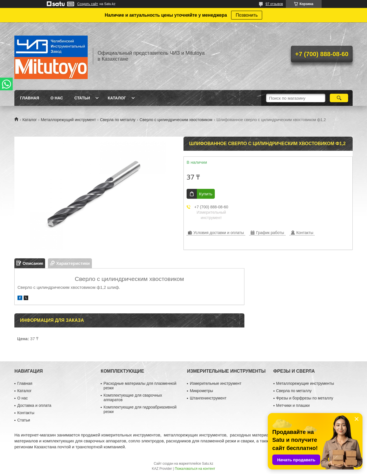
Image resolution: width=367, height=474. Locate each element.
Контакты (25, 412)
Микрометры (201, 390)
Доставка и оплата (34, 405)
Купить (205, 193)
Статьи (82, 98)
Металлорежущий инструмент (68, 119)
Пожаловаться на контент (195, 469)
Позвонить (247, 15)
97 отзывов (274, 4)
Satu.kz (207, 464)
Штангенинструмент (208, 398)
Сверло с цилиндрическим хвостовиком (176, 119)
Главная (29, 98)
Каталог (117, 98)
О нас (56, 98)
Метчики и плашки (293, 405)
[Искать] (339, 98)
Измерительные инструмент (215, 383)
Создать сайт (87, 4)
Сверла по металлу (118, 119)
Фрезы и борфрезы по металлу (304, 398)
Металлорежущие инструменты (305, 383)
